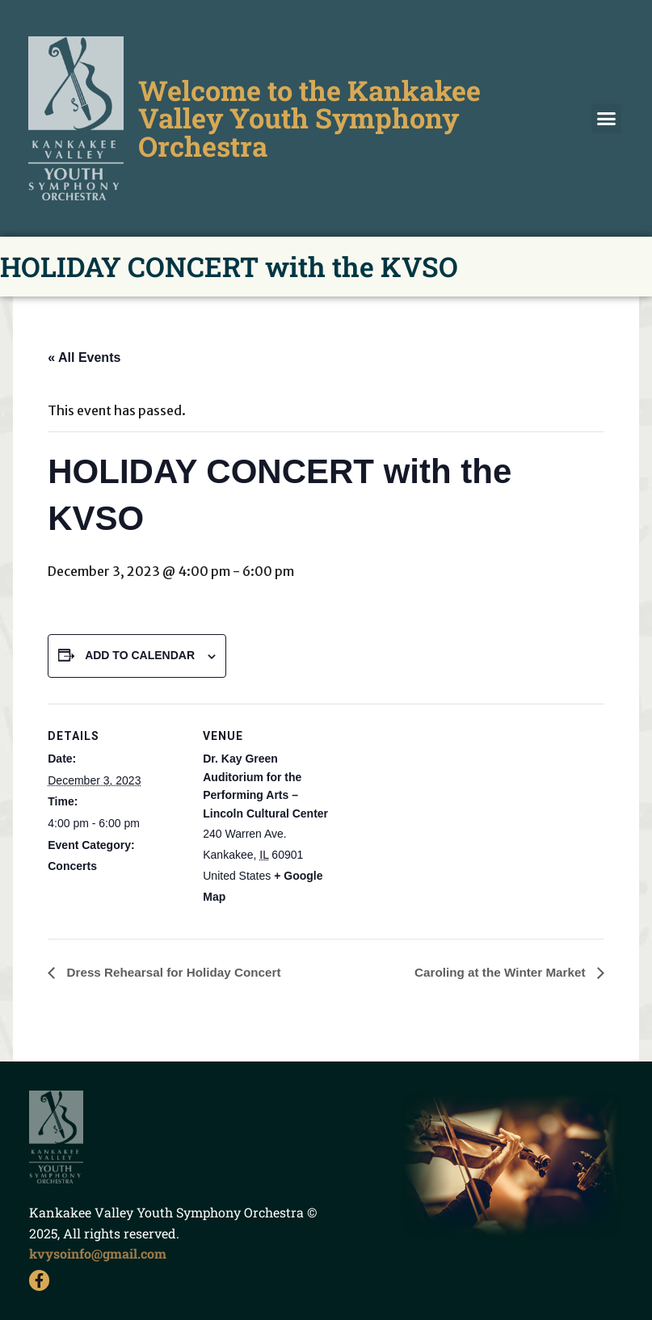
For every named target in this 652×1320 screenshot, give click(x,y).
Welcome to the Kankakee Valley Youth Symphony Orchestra (307, 117)
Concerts (72, 866)
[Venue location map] (443, 815)
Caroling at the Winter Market (497, 973)
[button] (606, 118)
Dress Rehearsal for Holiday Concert (177, 973)
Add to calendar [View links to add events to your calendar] (140, 655)
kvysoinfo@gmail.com (97, 1254)
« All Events (84, 357)
